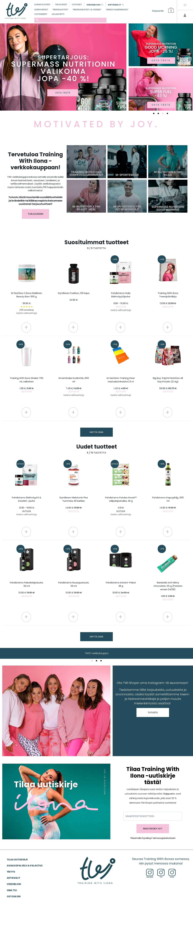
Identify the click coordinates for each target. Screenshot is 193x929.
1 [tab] (153, 113)
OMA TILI (12, 890)
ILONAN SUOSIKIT (42, 4)
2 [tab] (158, 113)
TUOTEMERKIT (40, 14)
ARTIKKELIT (13, 877)
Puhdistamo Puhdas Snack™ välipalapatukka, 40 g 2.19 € (121, 506)
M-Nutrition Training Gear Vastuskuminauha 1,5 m (121, 386)
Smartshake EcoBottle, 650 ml (74, 386)
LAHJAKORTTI (58, 14)
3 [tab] (162, 113)
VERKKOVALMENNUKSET (117, 9)
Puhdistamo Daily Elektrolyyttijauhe (121, 301)
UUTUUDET (77, 4)
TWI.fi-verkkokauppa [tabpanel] (96, 653)
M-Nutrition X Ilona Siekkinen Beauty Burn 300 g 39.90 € (26, 303)
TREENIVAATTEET (60, 9)
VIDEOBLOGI (14, 884)
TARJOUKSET (61, 4)
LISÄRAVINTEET (41, 9)
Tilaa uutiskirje (17, 859)
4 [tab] (167, 113)
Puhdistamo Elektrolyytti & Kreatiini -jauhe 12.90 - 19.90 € (26, 506)
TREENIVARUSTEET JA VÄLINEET (87, 9)
